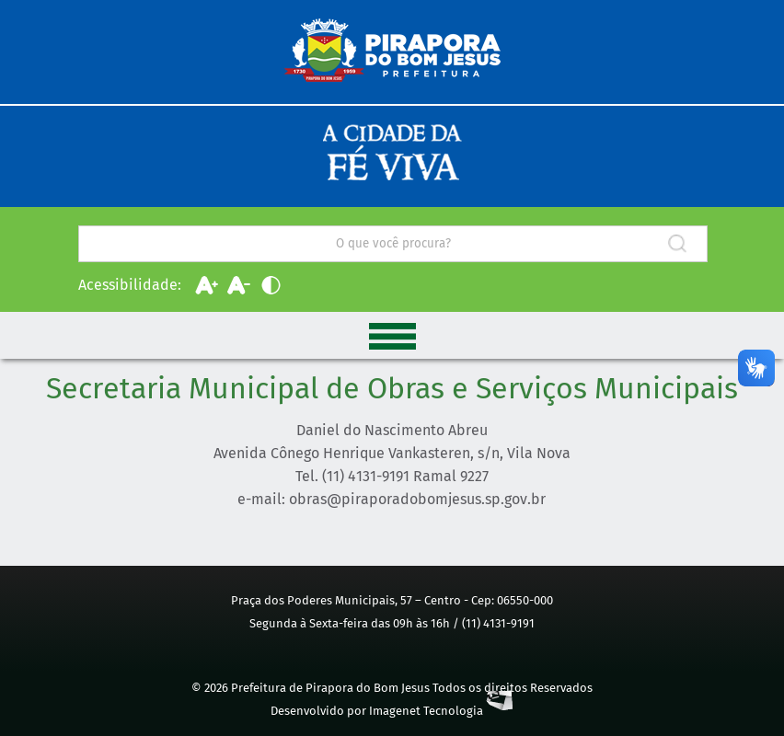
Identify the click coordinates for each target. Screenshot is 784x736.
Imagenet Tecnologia (441, 711)
